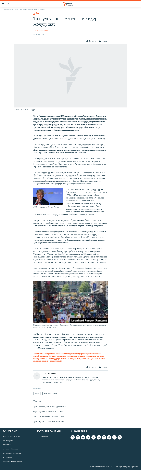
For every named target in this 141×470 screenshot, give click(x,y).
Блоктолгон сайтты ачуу (12, 436)
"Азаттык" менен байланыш (13, 462)
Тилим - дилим (42, 436)
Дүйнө (36, 14)
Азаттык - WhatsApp (10, 449)
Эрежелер (7, 445)
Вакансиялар (8, 457)
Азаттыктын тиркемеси (12, 453)
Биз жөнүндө (8, 441)
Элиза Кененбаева (40, 30)
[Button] (91, 41)
